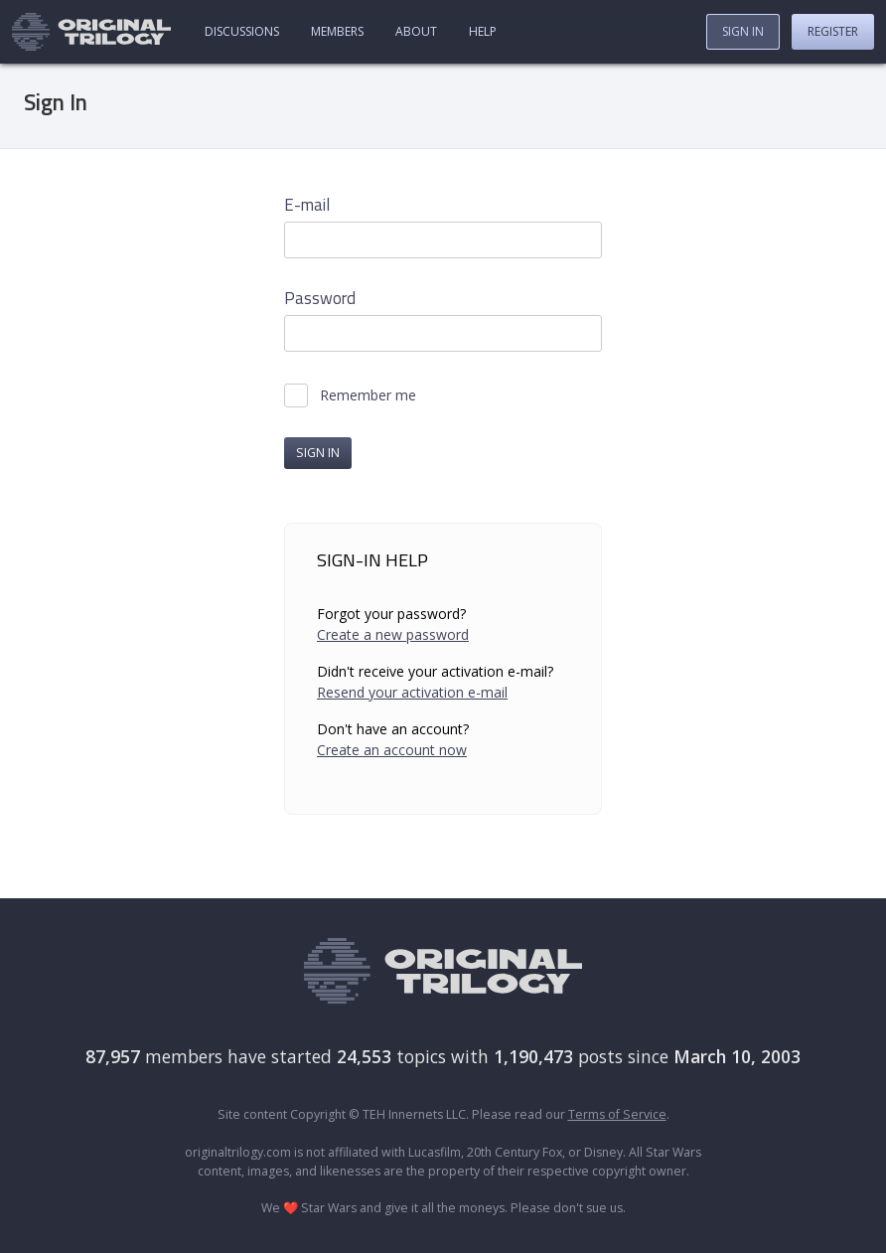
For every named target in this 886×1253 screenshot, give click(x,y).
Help (483, 31)
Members (337, 31)
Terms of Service (617, 1114)
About (416, 31)
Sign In (743, 31)
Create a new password (393, 634)
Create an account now (392, 749)
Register (833, 31)
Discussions (242, 31)
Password (320, 298)
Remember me (368, 395)
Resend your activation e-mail (412, 692)
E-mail (307, 205)
